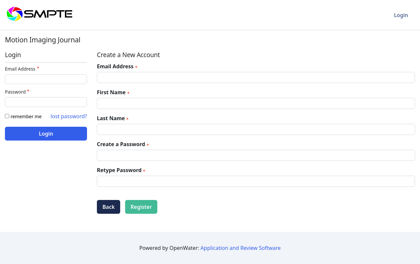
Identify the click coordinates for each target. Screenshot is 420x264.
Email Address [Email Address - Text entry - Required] (23, 69)
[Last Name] (256, 129)
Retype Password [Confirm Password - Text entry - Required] (122, 170)
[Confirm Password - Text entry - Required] (256, 181)
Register (141, 206)
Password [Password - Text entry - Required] (18, 92)
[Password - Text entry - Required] (46, 102)
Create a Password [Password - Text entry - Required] (123, 144)
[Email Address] (256, 77)
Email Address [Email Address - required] (118, 66)
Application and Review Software (241, 248)
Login (401, 15)
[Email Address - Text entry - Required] (46, 79)
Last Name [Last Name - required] (113, 118)
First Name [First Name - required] (114, 92)
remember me (26, 116)
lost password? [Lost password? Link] (69, 116)
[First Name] (256, 103)
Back (108, 206)
